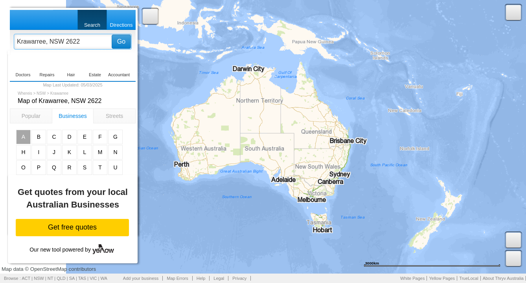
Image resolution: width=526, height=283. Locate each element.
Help (201, 278)
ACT (26, 278)
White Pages (412, 278)
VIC (93, 278)
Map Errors (177, 278)
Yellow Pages (442, 278)
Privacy (239, 278)
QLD (61, 278)
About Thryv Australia (503, 278)
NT (50, 278)
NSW (41, 93)
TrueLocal (468, 278)
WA (104, 278)
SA (72, 278)
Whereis (25, 93)
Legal (218, 278)
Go (121, 41)
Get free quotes (72, 227)
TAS (82, 278)
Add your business (141, 278)
